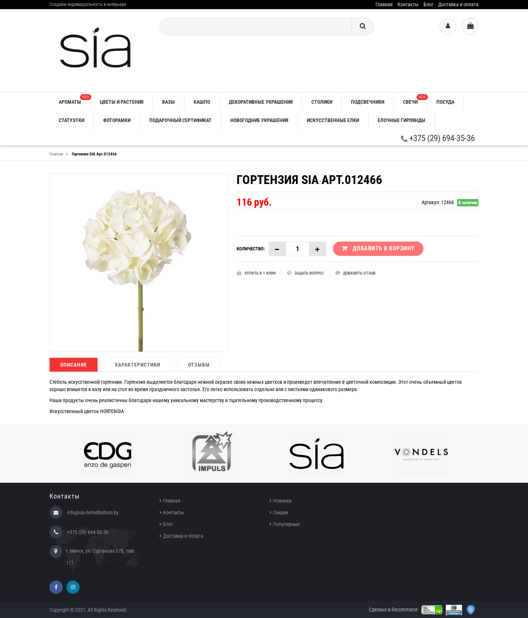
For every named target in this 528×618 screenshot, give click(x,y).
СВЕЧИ (415, 99)
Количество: (250, 248)
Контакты (408, 4)
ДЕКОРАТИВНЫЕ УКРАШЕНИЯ (261, 102)
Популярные (286, 524)
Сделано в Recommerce (393, 610)
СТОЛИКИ (321, 102)
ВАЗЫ (168, 102)
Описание (73, 365)
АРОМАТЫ (74, 99)
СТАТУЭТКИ (71, 120)
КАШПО (202, 102)
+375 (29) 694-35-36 (438, 138)
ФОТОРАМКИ (117, 120)
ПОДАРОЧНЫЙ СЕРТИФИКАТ (180, 120)
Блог (428, 4)
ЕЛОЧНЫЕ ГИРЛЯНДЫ (401, 120)
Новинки (282, 501)
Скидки (280, 512)
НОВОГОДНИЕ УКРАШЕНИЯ (259, 120)
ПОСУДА (445, 102)
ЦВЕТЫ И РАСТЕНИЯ (121, 102)
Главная (384, 4)
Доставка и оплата (458, 4)
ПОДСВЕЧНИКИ (367, 102)
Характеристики (137, 365)
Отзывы (199, 365)
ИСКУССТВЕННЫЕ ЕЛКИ (333, 120)
